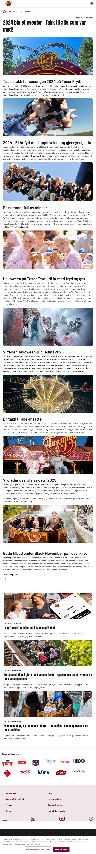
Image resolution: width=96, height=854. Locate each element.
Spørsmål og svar (55, 805)
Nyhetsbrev (11, 793)
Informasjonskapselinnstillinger (38, 849)
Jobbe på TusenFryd (15, 799)
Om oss (51, 793)
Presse (9, 805)
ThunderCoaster (47, 156)
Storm (87, 153)
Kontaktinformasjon (57, 811)
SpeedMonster (32, 156)
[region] (48, 845)
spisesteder (24, 227)
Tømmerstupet (63, 156)
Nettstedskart (54, 799)
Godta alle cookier (61, 849)
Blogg (8, 811)
